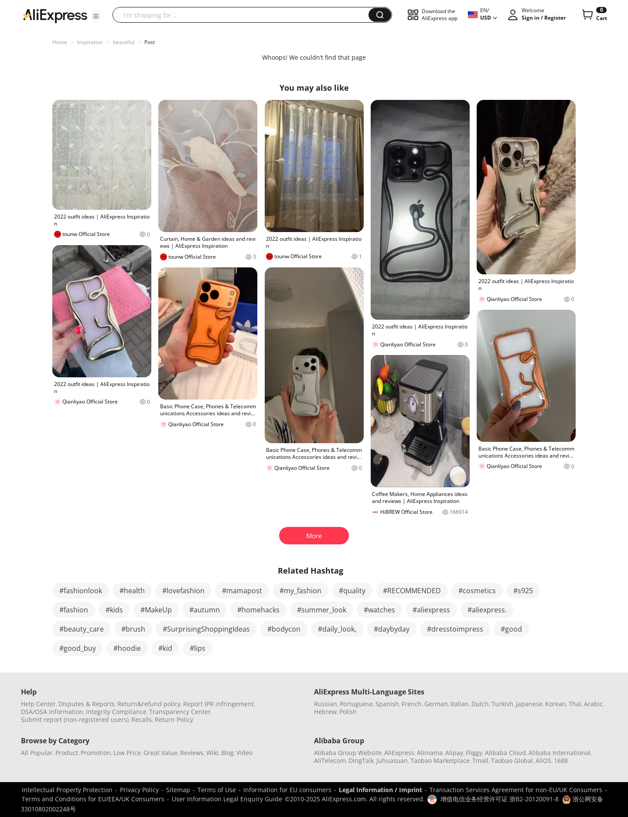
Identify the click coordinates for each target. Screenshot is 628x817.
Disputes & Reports (86, 704)
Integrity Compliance (116, 712)
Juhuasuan (392, 760)
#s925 (523, 590)
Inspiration (90, 42)
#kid (165, 648)
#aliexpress (431, 610)
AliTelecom (330, 760)
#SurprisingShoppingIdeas (206, 629)
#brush (133, 629)
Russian (325, 704)
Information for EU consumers (287, 790)
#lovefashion (183, 590)
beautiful (123, 42)
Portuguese (356, 704)
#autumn (204, 610)
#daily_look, (337, 629)
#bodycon (283, 629)
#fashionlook (80, 590)
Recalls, (142, 719)
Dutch (480, 704)
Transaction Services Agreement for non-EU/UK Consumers (516, 790)
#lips (197, 648)
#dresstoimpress (455, 629)
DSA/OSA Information (52, 712)
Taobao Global (512, 760)
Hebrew (325, 712)
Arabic (593, 704)
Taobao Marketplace (440, 760)
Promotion (96, 753)
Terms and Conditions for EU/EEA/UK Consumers (93, 799)
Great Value (160, 753)
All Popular (37, 753)
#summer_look (321, 610)
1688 (561, 760)
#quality (352, 590)
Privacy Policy (139, 790)
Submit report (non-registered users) (75, 719)
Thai (575, 704)
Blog (227, 753)
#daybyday (392, 629)
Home (59, 42)
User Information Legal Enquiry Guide (227, 799)
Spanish (387, 704)
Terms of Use (217, 790)
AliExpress (399, 753)
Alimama (430, 753)
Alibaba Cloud (505, 753)
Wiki (212, 753)
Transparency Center (180, 712)
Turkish (502, 704)
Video (244, 753)
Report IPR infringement (218, 704)
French (412, 704)
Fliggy (474, 753)
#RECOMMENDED (412, 590)
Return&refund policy (149, 704)
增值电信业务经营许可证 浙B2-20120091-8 (499, 799)
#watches (379, 610)
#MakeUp (156, 610)
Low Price (127, 753)
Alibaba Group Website (348, 753)
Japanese (529, 704)
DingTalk (361, 760)
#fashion (73, 610)
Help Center (38, 704)
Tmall (480, 760)
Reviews (192, 753)
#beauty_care (81, 629)
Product (66, 753)
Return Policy (174, 719)
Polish (348, 712)
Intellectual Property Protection (67, 790)
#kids (114, 610)
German (436, 704)
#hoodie (127, 648)
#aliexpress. (487, 610)
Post (149, 42)
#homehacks (258, 610)
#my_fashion (300, 590)
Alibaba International (559, 753)
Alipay (454, 753)
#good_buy (77, 648)
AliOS (543, 760)
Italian (460, 704)
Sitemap (178, 790)
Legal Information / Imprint (380, 790)
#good (511, 629)
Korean (555, 704)
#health (132, 590)
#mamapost (242, 590)
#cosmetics (477, 590)
